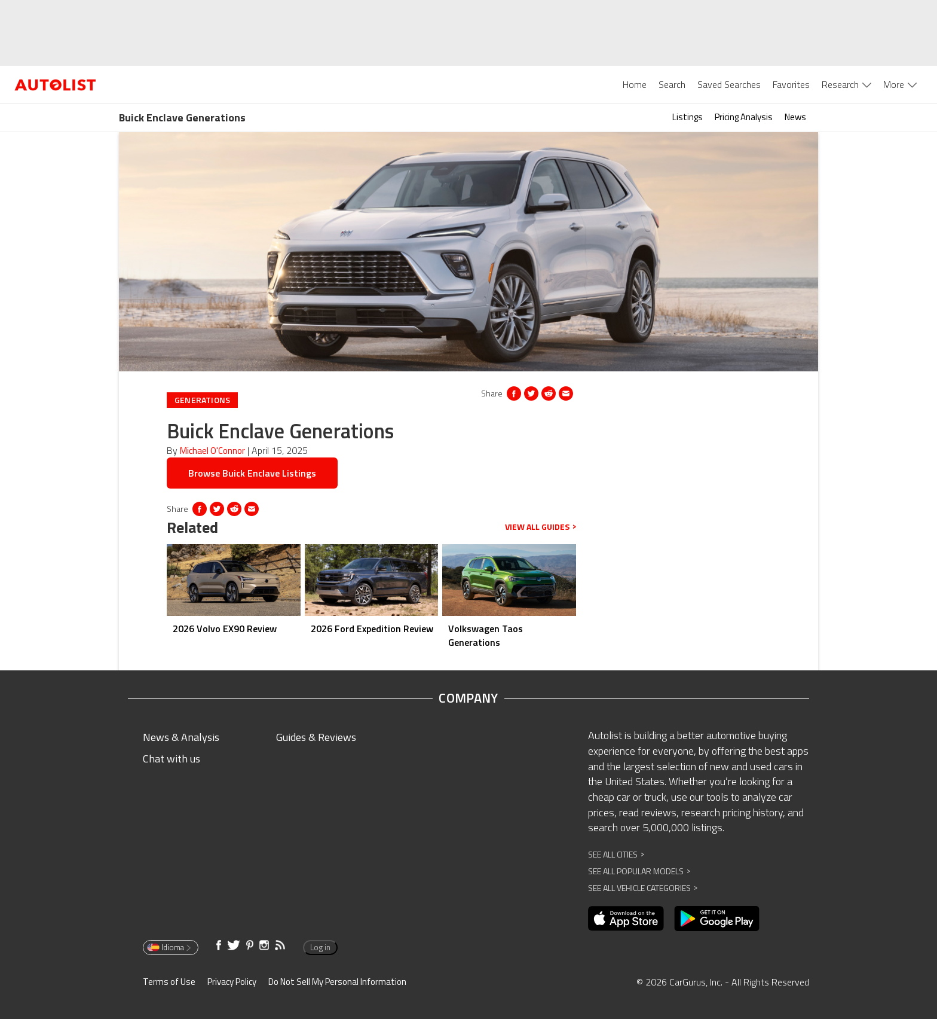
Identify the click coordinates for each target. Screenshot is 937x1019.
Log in (320, 947)
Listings (687, 117)
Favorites (791, 84)
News (795, 117)
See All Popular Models (639, 871)
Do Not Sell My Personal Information (337, 982)
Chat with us (171, 758)
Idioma (169, 947)
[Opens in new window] (548, 393)
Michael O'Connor (212, 450)
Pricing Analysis (744, 117)
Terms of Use (169, 982)
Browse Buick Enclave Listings (252, 473)
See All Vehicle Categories (642, 887)
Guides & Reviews (316, 737)
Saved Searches (729, 84)
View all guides (540, 527)
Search (672, 84)
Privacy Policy (231, 982)
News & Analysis (181, 737)
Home (635, 84)
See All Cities (616, 854)
